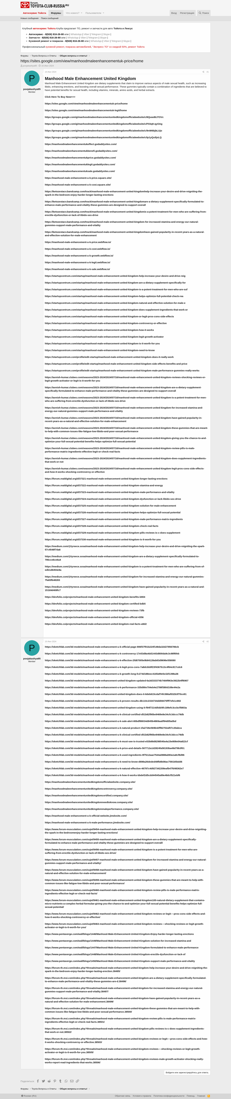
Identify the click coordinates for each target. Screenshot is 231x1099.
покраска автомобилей (78, 46)
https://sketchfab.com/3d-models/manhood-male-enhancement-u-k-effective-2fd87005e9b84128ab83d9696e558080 (110, 660)
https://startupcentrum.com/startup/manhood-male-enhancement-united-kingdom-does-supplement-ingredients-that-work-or (116, 309)
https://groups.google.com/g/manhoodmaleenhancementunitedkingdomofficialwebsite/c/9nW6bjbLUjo (103, 130)
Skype (106, 34)
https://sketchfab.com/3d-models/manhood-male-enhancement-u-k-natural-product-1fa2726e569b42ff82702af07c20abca (113, 727)
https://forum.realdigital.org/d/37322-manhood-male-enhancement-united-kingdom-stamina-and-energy (104, 485)
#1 (208, 72)
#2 (208, 641)
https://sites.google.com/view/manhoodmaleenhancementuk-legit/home (86, 110)
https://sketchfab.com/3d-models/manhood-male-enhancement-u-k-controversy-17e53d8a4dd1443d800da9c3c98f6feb (112, 653)
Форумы (56, 13)
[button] (81, 13)
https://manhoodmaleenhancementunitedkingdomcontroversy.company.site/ (88, 788)
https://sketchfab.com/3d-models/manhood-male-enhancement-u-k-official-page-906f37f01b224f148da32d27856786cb (112, 646)
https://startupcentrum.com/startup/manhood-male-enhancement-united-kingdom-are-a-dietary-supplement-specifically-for (115, 282)
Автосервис (36, 34)
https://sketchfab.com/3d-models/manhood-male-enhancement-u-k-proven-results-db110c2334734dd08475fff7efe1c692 (113, 700)
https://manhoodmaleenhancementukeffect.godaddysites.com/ (81, 144)
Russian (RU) (29, 1096)
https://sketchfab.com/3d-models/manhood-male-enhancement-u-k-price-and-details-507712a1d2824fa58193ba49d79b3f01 (115, 748)
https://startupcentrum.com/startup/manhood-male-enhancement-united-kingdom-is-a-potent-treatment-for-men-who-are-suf (116, 289)
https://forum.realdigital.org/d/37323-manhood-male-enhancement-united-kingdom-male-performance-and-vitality (109, 492)
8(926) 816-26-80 (54, 34)
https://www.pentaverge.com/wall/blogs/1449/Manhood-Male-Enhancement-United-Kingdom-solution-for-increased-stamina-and (118, 940)
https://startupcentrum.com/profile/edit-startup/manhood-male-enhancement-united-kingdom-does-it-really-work (109, 357)
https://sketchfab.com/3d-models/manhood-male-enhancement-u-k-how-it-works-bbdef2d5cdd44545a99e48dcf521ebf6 (112, 775)
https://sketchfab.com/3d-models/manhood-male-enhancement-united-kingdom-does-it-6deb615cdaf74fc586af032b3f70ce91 (116, 694)
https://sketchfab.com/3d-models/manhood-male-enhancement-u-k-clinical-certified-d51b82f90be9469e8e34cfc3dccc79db (114, 714)
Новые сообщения (30, 18)
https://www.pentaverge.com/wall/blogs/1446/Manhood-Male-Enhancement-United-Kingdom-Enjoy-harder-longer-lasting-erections (119, 934)
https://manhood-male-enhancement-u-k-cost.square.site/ (78, 184)
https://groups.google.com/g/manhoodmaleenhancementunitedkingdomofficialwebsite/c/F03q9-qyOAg (103, 123)
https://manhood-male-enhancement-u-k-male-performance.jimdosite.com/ (87, 822)
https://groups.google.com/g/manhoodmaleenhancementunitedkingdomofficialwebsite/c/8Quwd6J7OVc (104, 117)
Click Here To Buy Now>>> (60, 96)
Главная (201, 1096)
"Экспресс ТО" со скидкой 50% (109, 46)
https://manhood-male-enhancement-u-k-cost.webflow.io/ (77, 248)
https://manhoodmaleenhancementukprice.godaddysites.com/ (80, 157)
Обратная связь (122, 1096)
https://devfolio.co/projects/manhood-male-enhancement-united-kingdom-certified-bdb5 (95, 603)
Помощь (191, 1096)
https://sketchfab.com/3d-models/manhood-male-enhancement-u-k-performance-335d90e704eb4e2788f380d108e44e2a (112, 687)
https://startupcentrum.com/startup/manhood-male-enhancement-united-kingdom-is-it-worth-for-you (102, 343)
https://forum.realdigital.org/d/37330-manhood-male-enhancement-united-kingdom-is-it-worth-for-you (103, 539)
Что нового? (72, 13)
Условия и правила (142, 1096)
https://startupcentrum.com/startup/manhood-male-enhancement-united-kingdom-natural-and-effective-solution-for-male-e (115, 303)
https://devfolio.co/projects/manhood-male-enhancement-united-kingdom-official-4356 (94, 617)
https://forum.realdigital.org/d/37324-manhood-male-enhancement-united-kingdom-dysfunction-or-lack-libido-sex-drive (113, 499)
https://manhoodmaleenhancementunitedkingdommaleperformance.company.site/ (92, 809)
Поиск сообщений (49, 18)
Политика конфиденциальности (169, 1096)
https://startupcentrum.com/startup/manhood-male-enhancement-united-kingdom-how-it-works (99, 330)
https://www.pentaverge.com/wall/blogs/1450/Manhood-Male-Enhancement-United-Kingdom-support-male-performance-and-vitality (120, 961)
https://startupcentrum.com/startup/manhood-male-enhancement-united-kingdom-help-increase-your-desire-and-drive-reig (115, 276)
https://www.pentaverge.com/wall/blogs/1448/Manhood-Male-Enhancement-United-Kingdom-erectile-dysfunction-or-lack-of (115, 954)
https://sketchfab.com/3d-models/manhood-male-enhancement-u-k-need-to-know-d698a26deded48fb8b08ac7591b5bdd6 (113, 761)
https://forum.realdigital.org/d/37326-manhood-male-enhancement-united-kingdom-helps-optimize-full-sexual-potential (113, 512)
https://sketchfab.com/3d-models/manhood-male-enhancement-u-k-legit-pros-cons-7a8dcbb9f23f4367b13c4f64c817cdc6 (113, 667)
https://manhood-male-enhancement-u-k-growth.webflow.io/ (79, 255)
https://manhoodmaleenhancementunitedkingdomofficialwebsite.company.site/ (90, 782)
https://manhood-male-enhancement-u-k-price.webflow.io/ (78, 242)
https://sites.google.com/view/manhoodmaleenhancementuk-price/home (86, 103)
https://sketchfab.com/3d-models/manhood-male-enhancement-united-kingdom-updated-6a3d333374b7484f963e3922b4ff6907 (117, 680)
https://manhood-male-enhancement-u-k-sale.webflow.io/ (77, 269)
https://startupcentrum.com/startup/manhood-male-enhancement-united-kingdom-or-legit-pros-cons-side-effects (109, 316)
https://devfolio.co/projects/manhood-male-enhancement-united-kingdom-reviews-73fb (94, 610)
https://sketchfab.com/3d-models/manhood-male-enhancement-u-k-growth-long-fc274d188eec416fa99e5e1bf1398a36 (111, 673)
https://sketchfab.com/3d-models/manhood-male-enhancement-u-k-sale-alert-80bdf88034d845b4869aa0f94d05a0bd (110, 721)
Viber (86, 34)
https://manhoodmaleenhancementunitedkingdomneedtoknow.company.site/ (89, 802)
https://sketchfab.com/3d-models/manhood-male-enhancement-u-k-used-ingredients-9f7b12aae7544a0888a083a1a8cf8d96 (114, 755)
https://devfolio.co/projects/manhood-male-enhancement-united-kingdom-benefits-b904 (95, 597)
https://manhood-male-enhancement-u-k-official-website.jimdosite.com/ (86, 815)
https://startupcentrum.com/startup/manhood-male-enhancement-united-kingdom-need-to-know (100, 350)
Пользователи (93, 13)
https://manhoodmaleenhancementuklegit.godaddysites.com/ (80, 164)
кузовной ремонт (55, 46)
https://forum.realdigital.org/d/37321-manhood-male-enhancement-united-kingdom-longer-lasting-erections (106, 478)
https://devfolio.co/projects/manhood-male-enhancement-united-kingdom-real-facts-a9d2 (96, 624)
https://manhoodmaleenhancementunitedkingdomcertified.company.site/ (86, 795)
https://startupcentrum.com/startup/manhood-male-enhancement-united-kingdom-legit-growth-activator (104, 336)
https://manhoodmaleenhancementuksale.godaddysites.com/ (80, 171)
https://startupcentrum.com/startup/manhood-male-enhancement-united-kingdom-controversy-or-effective (106, 323)
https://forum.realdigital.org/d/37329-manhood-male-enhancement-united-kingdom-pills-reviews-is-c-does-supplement (112, 532)
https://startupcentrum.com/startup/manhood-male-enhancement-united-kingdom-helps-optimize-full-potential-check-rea (114, 296)
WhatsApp (76, 34)
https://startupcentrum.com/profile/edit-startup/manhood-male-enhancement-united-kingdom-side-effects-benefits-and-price (116, 363)
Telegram (96, 34)
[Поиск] (204, 13)
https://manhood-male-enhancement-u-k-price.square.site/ (78, 178)
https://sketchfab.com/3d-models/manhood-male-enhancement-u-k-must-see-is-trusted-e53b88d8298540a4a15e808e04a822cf (116, 741)
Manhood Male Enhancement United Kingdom (90, 78)
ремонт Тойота (136, 46)
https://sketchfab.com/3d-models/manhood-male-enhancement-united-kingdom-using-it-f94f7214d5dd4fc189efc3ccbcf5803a (116, 707)
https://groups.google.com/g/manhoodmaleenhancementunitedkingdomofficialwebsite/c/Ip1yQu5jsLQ (103, 137)
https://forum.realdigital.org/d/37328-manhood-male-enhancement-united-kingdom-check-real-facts (101, 526)
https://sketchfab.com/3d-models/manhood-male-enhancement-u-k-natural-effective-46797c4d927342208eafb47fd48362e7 (114, 768)
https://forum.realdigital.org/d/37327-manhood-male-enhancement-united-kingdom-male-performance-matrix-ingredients (114, 519)
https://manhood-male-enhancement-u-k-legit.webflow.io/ (77, 262)
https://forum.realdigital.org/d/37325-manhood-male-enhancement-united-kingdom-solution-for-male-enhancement (110, 505)
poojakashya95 (30, 66)
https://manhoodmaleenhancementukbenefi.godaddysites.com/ (81, 150)
